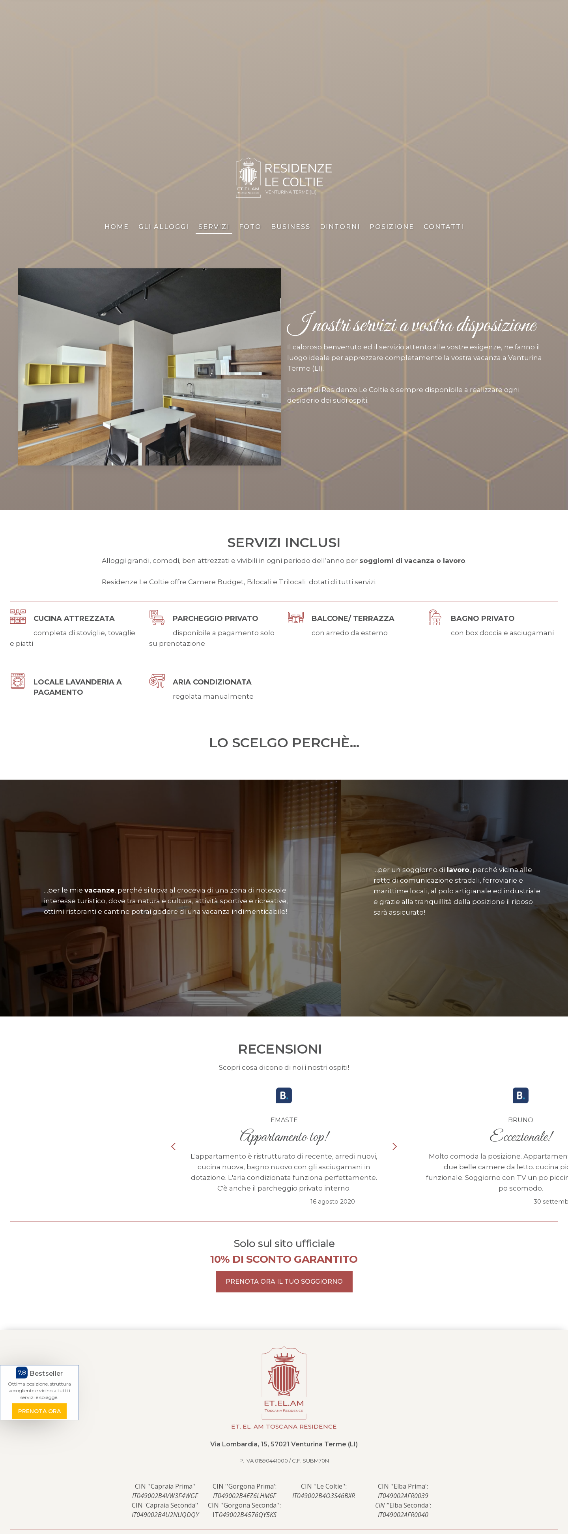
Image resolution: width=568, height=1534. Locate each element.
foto (250, 227)
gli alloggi (163, 227)
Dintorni (340, 227)
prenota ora (39, 1412)
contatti (444, 227)
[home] (284, 178)
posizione (392, 227)
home (117, 227)
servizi (214, 227)
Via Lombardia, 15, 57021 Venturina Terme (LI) (284, 1444)
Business (290, 227)
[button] (173, 1146)
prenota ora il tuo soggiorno (284, 1281)
